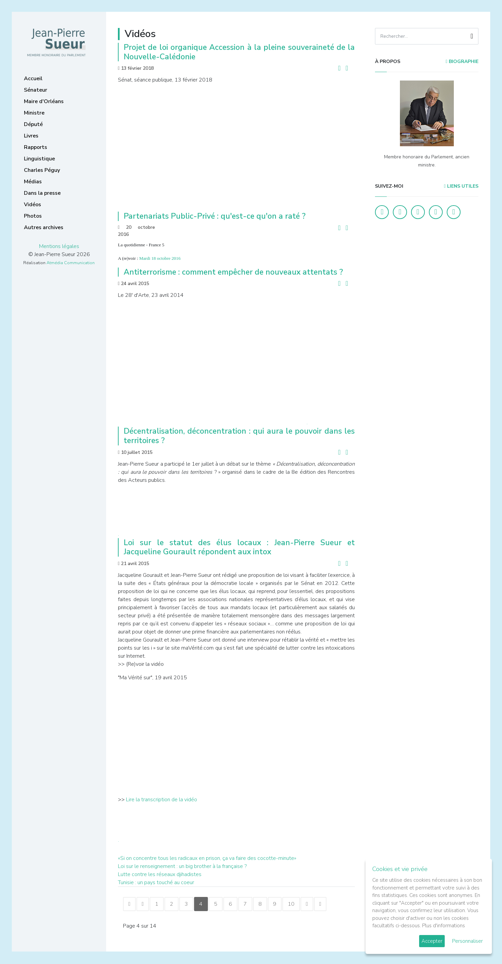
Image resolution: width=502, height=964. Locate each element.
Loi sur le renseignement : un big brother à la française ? (182, 866)
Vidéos (32, 204)
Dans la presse (42, 193)
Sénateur (35, 90)
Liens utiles (461, 186)
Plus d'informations (443, 925)
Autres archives (43, 227)
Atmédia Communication (70, 263)
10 (299, 904)
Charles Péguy (42, 170)
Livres (31, 135)
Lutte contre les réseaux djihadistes (159, 874)
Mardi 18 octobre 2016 (160, 258)
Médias (33, 181)
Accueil (33, 78)
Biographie (462, 61)
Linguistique (39, 158)
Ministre (34, 113)
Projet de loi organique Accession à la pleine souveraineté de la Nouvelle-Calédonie (239, 52)
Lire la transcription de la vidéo (161, 799)
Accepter (431, 941)
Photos (33, 216)
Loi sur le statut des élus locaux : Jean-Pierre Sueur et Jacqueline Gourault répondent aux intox (239, 547)
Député (33, 124)
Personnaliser (467, 941)
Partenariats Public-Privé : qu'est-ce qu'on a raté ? (215, 216)
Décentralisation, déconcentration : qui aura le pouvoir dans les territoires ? (239, 436)
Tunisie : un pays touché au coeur (156, 882)
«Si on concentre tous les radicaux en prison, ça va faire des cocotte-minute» (207, 858)
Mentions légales (59, 246)
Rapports (35, 147)
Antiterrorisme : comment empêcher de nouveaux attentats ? (233, 272)
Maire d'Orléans (44, 101)
